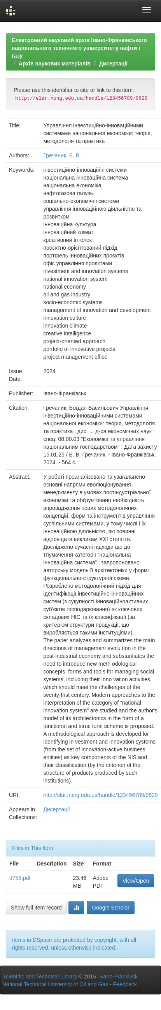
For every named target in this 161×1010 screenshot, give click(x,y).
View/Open (135, 881)
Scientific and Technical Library (39, 976)
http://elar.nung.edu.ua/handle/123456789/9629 (100, 795)
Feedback (125, 984)
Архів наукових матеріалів (55, 63)
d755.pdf (20, 878)
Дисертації (113, 63)
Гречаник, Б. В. (62, 155)
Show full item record (36, 907)
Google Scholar (111, 907)
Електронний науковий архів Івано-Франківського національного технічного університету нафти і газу (79, 48)
